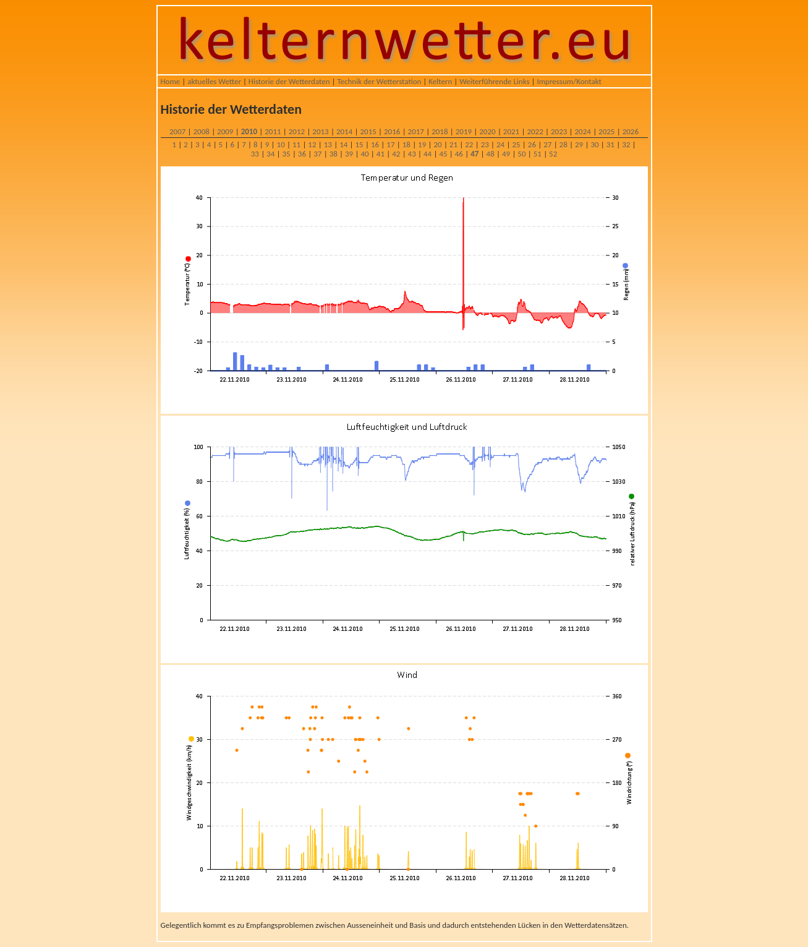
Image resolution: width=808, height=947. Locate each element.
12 (312, 144)
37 (317, 153)
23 (485, 144)
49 (506, 153)
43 (412, 153)
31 (610, 144)
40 (364, 153)
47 (474, 153)
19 (422, 144)
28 (563, 144)
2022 (535, 131)
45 (443, 153)
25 (516, 144)
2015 (368, 131)
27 (547, 144)
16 (375, 144)
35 (286, 153)
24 (500, 144)
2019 (464, 131)
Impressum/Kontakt (569, 81)
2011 (273, 131)
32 (626, 144)
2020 (487, 131)
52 (553, 153)
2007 (177, 131)
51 (538, 153)
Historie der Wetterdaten (289, 81)
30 (594, 144)
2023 (559, 131)
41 (380, 153)
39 (349, 153)
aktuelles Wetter (214, 81)
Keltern (440, 81)
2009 (225, 131)
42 (396, 153)
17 (390, 144)
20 (437, 144)
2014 (344, 131)
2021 (511, 131)
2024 (583, 131)
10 (281, 144)
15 (359, 144)
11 (296, 144)
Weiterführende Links (494, 81)
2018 (440, 131)
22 (469, 144)
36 (302, 153)
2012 (297, 131)
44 (427, 153)
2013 (320, 131)
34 (270, 153)
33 (255, 153)
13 (328, 144)
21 (453, 144)
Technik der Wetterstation (379, 81)
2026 (631, 131)
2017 (416, 131)
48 (491, 153)
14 (343, 144)
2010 (249, 131)
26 (532, 144)
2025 (606, 131)
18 (406, 144)
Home (171, 81)
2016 (392, 131)
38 (334, 153)
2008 (201, 131)
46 (459, 153)
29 (579, 144)
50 (521, 153)
